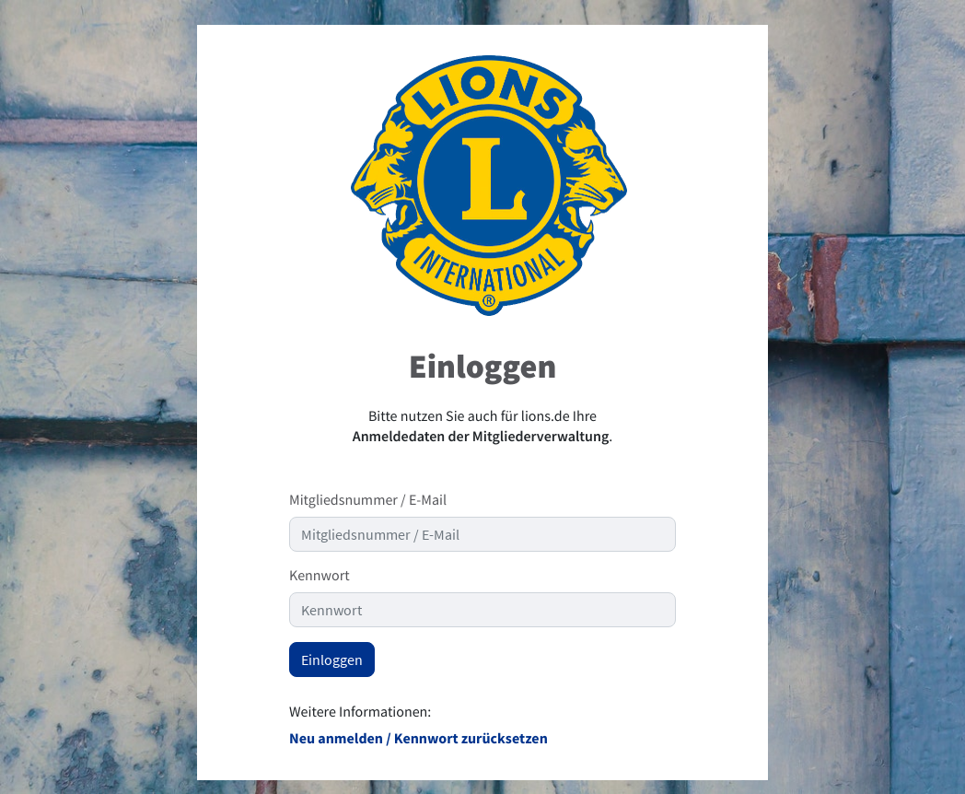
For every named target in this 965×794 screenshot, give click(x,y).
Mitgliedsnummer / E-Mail (368, 500)
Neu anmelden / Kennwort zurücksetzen (418, 739)
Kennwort (319, 575)
